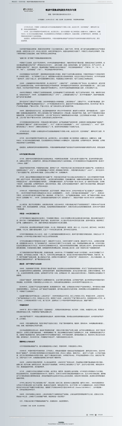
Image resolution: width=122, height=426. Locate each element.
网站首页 (14, 1)
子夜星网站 (61, 422)
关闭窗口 (91, 414)
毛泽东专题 (22, 1)
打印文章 (100, 414)
